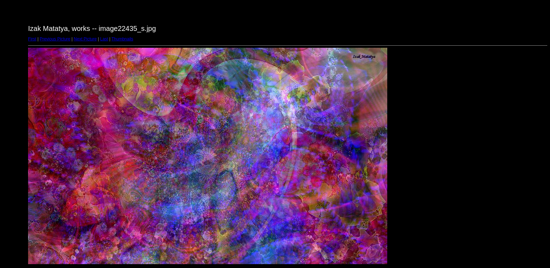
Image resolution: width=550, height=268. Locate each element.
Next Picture (85, 39)
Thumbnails (122, 39)
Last (104, 39)
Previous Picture (55, 39)
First (32, 39)
